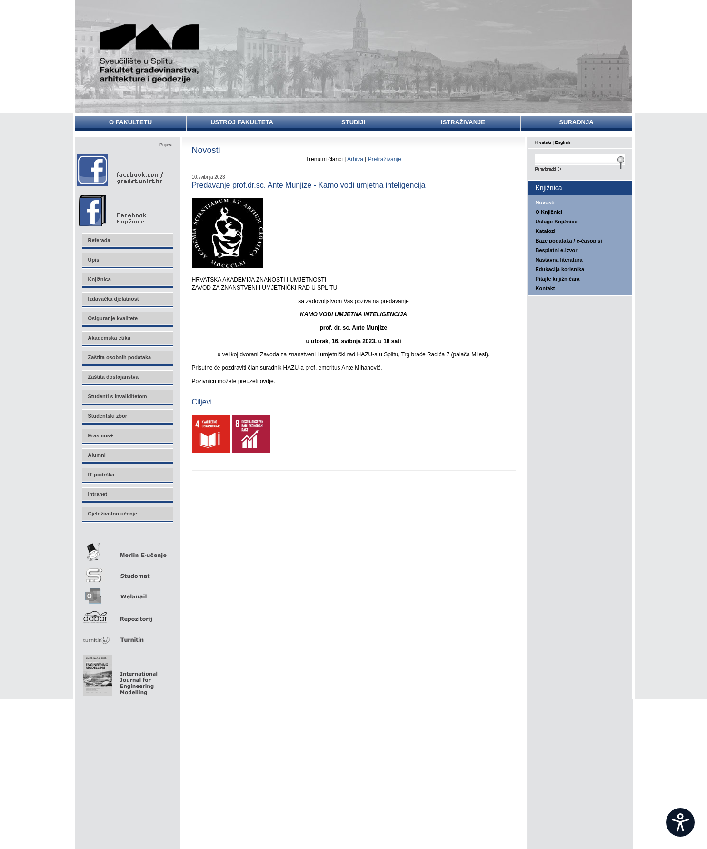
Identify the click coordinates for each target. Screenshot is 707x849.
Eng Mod (118, 673)
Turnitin (127, 636)
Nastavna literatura (559, 260)
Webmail (127, 593)
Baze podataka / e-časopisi (569, 240)
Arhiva (355, 159)
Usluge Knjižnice (557, 221)
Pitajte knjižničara (558, 279)
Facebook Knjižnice (123, 208)
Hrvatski (543, 142)
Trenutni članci (324, 159)
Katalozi (546, 231)
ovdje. (267, 381)
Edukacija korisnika (560, 269)
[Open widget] (680, 822)
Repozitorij (127, 614)
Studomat (127, 571)
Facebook (121, 170)
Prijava (166, 144)
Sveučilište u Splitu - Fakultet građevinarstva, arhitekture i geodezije (150, 53)
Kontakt (545, 288)
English (563, 142)
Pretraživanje (384, 159)
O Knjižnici (549, 212)
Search (580, 168)
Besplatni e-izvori (557, 250)
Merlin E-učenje (127, 550)
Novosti (545, 202)
